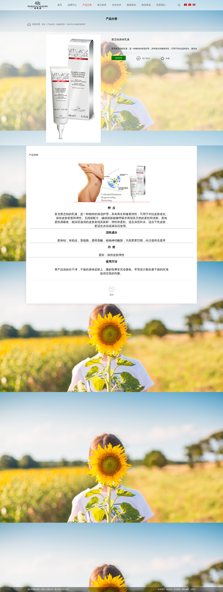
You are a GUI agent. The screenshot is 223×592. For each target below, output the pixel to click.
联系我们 (161, 5)
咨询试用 (118, 58)
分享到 (192, 589)
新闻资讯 (131, 5)
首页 (59, 5)
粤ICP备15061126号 (61, 589)
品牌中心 (72, 5)
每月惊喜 (101, 5)
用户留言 (146, 59)
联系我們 (161, 589)
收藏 (168, 59)
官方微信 (177, 589)
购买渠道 (146, 5)
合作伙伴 (116, 5)
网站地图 (185, 589)
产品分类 (87, 5)
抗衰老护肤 (60, 23)
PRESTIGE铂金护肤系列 (76, 23)
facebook (169, 589)
